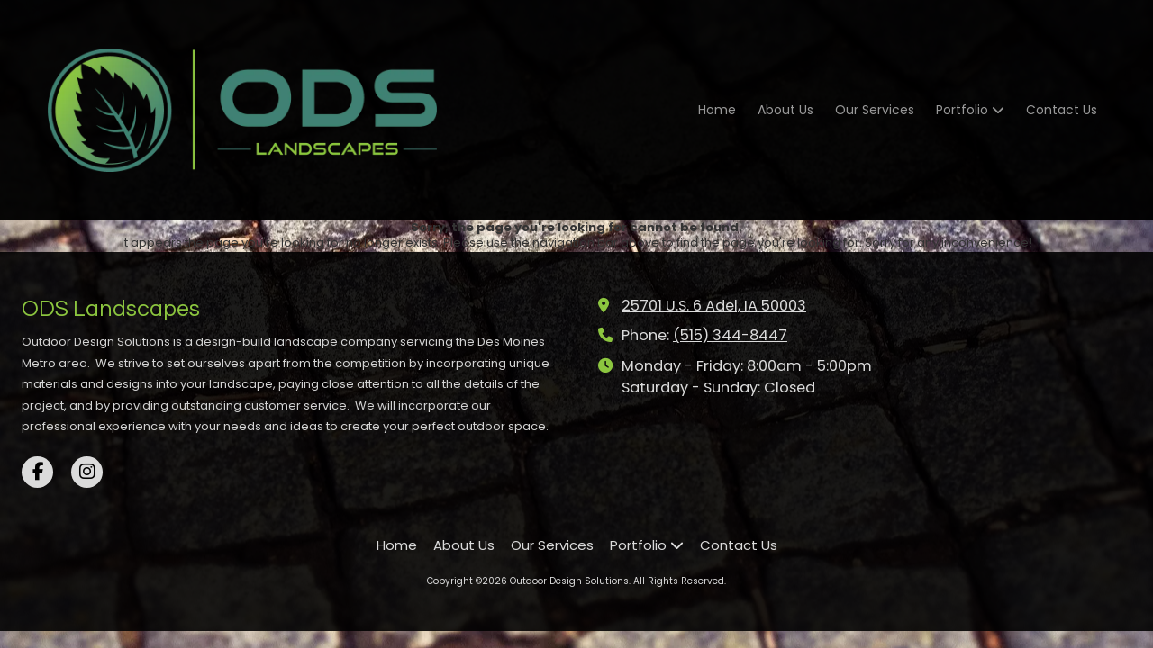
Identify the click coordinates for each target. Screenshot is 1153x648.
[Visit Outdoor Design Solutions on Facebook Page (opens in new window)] (37, 472)
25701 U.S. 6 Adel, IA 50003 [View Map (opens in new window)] (714, 305)
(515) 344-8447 (730, 335)
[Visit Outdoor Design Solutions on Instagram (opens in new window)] (87, 472)
